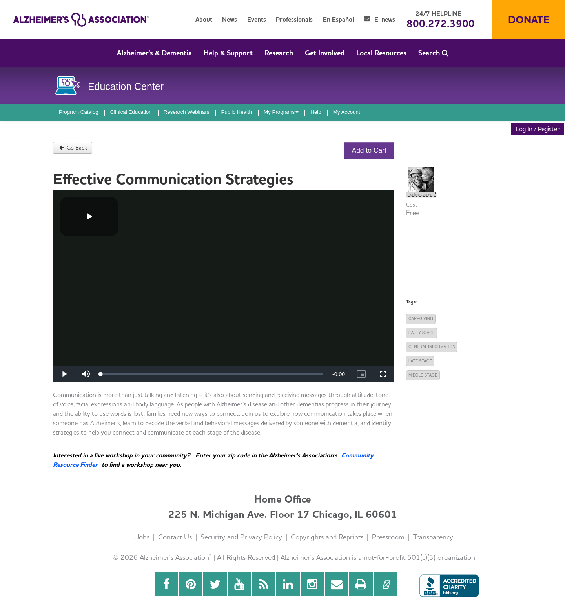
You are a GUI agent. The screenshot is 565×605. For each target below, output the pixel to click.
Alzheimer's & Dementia (154, 53)
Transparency (433, 537)
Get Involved (324, 53)
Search (433, 53)
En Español (338, 19)
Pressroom (388, 537)
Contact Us (175, 537)
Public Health (236, 112)
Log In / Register (538, 129)
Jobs (142, 537)
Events (256, 19)
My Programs (281, 112)
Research (278, 53)
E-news (379, 19)
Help (315, 112)
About (203, 19)
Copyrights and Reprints (327, 537)
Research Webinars (187, 112)
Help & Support (228, 53)
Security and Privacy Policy (241, 537)
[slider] (212, 374)
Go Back (72, 147)
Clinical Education (131, 112)
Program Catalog (78, 112)
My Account (346, 112)
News (229, 19)
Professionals (294, 19)
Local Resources (381, 53)
